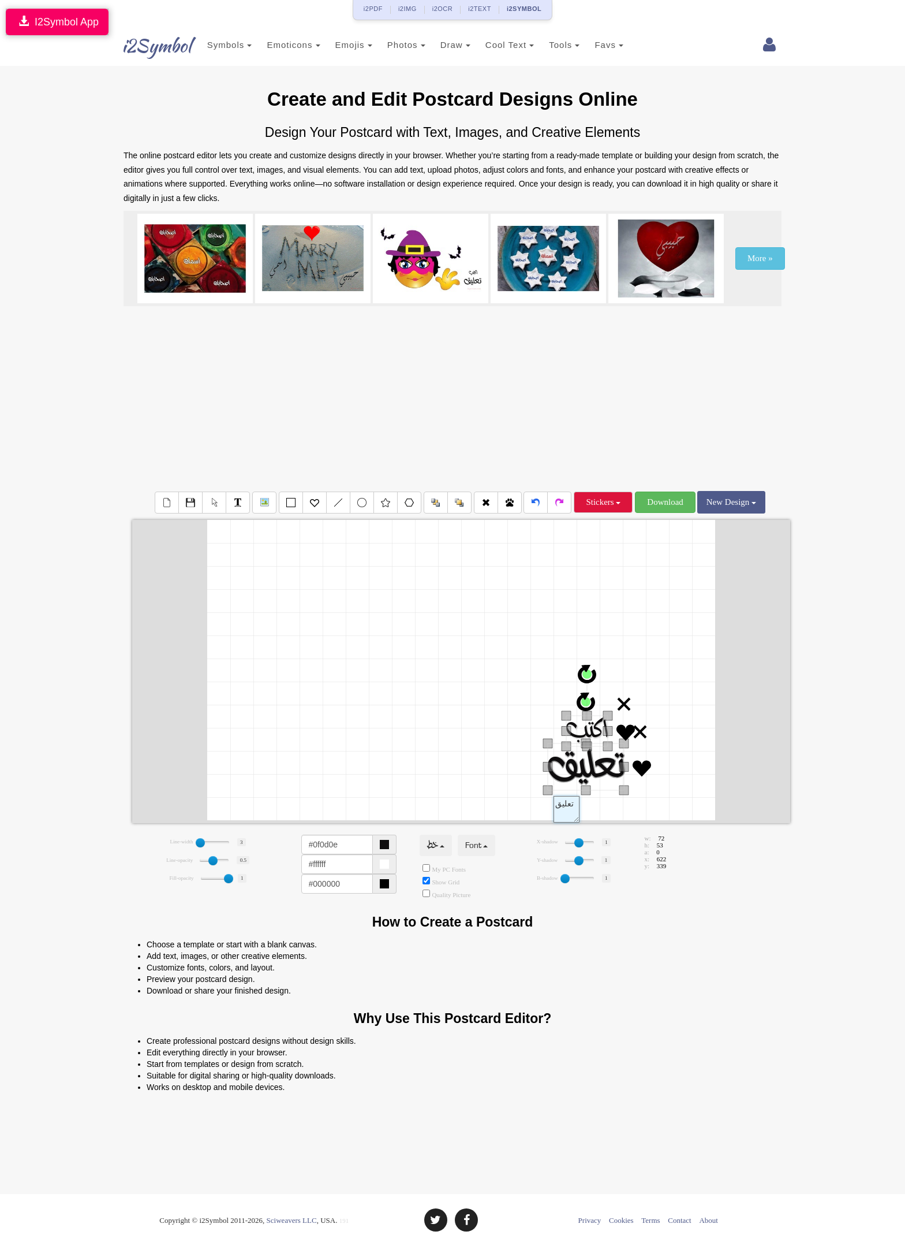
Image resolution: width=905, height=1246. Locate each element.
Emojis (341, 45)
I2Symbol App (57, 22)
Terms (650, 1220)
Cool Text (497, 45)
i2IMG (407, 8)
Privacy (589, 1220)
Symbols (217, 45)
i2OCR (442, 8)
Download (665, 502)
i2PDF (373, 8)
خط (435, 845)
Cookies (621, 1220)
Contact (679, 1220)
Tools (552, 45)
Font (476, 845)
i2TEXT (479, 8)
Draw (443, 45)
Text (566, 809)
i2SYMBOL (524, 8)
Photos (394, 45)
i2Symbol (146, 45)
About (708, 1220)
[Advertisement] (452, 398)
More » (760, 258)
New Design (731, 502)
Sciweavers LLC (292, 1220)
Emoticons (281, 45)
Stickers (603, 502)
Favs (596, 45)
